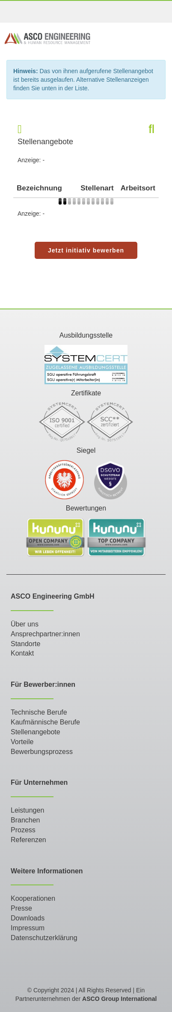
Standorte (25, 643)
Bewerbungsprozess (42, 751)
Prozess (23, 830)
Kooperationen (33, 898)
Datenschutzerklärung (44, 937)
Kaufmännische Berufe (45, 722)
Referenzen (28, 839)
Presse (21, 908)
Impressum (27, 928)
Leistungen (27, 810)
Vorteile (22, 741)
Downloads (27, 918)
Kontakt (22, 653)
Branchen (25, 820)
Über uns (25, 624)
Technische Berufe (39, 712)
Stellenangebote (35, 732)
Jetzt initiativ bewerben (86, 250)
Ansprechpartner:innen (45, 634)
